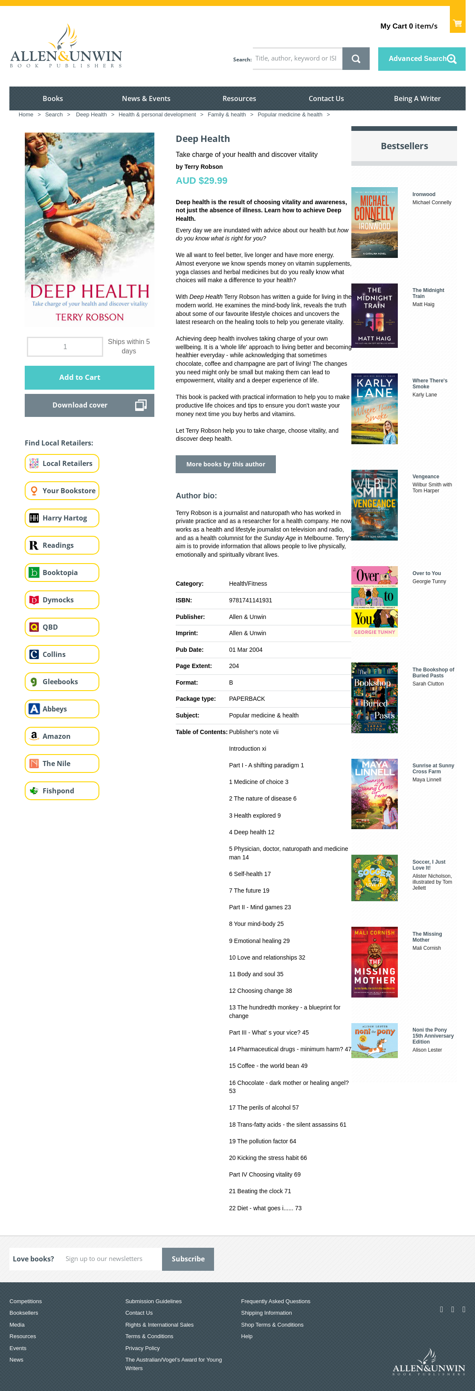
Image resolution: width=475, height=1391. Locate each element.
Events (17, 1348)
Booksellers (23, 1313)
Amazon (57, 736)
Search (241, 59)
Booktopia (60, 572)
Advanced (418, 58)
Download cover (79, 405)
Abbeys (55, 709)
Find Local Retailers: (59, 443)
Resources (239, 98)
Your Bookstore (69, 490)
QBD (50, 627)
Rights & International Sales (159, 1325)
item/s (408, 26)
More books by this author (225, 464)
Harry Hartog (65, 518)
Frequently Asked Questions (276, 1301)
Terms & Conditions (149, 1336)
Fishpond (58, 790)
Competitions (25, 1301)
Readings (58, 545)
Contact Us (326, 98)
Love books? (33, 1259)
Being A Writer (417, 98)
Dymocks (58, 599)
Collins (54, 654)
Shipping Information (266, 1313)
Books (53, 98)
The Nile (56, 763)
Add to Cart (79, 377)
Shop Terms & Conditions (272, 1325)
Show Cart (458, 19)
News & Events (146, 98)
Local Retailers (68, 463)
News (16, 1359)
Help (247, 1336)
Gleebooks (60, 681)
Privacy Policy (142, 1348)
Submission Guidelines (153, 1301)
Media (16, 1325)
